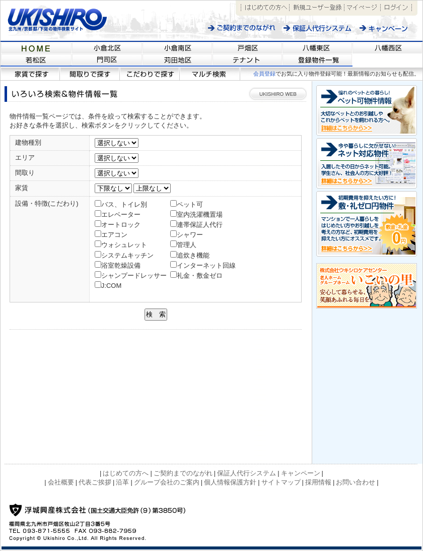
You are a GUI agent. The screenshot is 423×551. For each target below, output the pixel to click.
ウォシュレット (124, 245)
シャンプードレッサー (134, 275)
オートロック (120, 224)
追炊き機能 (193, 255)
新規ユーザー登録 (317, 8)
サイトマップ (281, 482)
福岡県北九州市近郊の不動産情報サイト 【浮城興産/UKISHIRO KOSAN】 (36, 47)
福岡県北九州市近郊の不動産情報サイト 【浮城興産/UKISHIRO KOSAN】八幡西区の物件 (387, 47)
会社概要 (61, 482)
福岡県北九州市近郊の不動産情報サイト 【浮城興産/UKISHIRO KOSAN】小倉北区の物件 (107, 47)
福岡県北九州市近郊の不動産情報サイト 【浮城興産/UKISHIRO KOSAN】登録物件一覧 (317, 60)
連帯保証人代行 (200, 224)
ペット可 (190, 204)
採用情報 (318, 482)
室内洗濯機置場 (200, 214)
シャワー (190, 234)
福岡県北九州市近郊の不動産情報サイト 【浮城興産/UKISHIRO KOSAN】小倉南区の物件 (178, 47)
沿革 (122, 482)
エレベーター (120, 214)
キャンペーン (389, 28)
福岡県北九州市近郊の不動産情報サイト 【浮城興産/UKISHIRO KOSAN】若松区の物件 (36, 60)
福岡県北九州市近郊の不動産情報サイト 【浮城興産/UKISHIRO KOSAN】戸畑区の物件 (248, 47)
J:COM (111, 285)
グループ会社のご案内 (166, 482)
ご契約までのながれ (241, 28)
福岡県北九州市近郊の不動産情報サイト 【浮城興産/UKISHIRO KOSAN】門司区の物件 (107, 60)
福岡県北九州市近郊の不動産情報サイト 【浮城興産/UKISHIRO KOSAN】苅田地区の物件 (178, 60)
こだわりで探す (150, 74)
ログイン (396, 8)
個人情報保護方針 (230, 482)
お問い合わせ (355, 482)
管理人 (186, 245)
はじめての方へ (265, 8)
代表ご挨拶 (95, 482)
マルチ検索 (210, 74)
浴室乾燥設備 (120, 265)
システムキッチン (127, 255)
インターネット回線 (206, 265)
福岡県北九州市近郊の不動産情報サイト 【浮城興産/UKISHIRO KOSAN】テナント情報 (248, 60)
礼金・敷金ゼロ (200, 275)
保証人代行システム (317, 28)
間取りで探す (90, 74)
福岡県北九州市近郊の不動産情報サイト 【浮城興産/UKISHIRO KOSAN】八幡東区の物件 (317, 47)
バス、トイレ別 (124, 204)
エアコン (114, 234)
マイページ (362, 8)
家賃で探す (30, 74)
